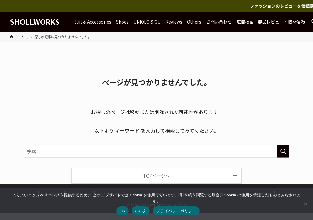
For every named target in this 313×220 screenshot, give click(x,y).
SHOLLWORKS (35, 21)
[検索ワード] (156, 151)
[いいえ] (305, 204)
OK (122, 211)
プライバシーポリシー (176, 211)
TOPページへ (156, 175)
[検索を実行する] (283, 151)
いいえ (141, 211)
